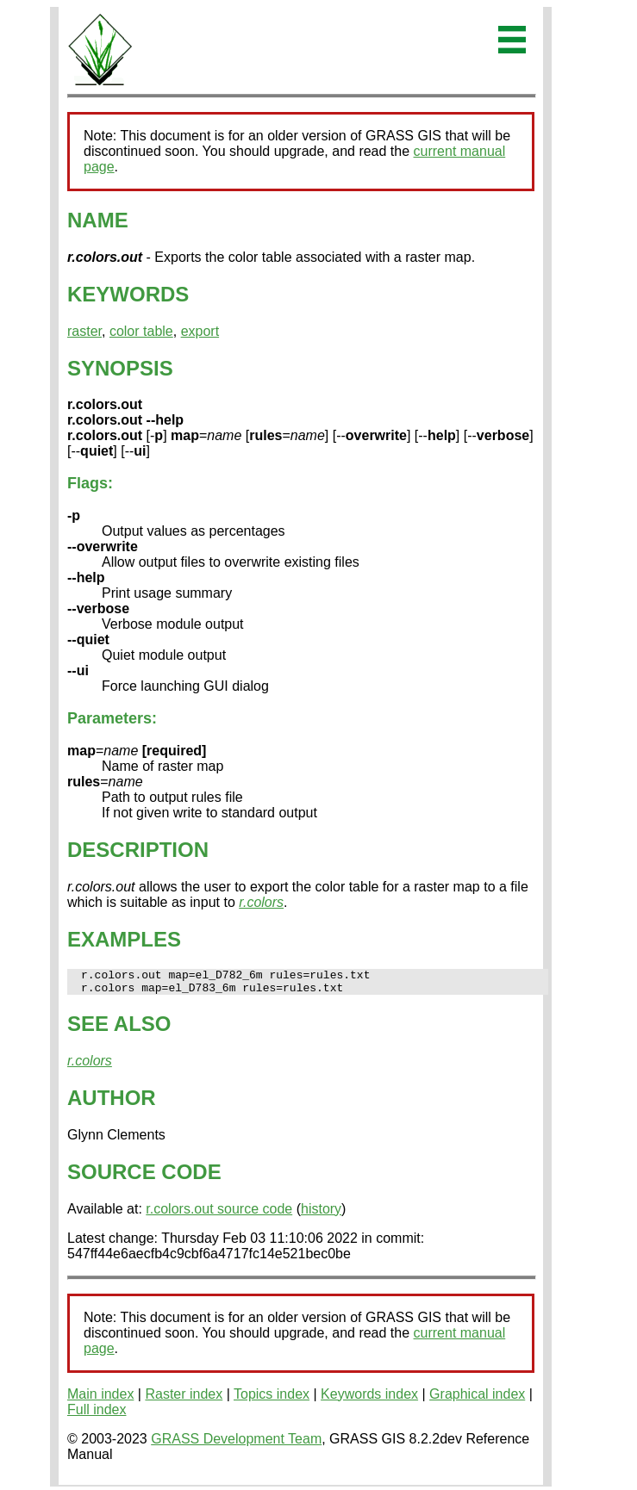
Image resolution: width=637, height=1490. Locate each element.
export (200, 331)
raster (84, 331)
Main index (100, 1399)
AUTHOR (111, 1102)
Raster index (183, 1399)
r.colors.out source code (219, 1214)
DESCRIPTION (138, 849)
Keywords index (369, 1399)
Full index (96, 1414)
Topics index (271, 1399)
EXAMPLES (124, 939)
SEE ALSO (119, 1028)
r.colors (261, 902)
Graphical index (477, 1399)
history (321, 1214)
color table (141, 331)
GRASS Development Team (236, 1444)
